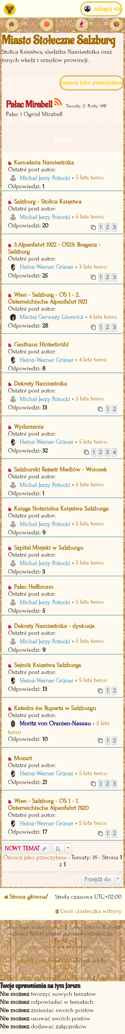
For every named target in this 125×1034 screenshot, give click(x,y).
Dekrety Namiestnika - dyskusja (54, 626)
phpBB (58, 927)
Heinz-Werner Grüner (46, 267)
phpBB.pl (63, 940)
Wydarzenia (29, 426)
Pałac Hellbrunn (33, 586)
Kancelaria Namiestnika (44, 162)
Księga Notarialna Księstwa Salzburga (61, 508)
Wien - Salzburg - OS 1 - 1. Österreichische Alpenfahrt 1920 (48, 805)
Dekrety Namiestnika (40, 383)
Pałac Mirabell (29, 104)
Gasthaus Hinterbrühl (41, 344)
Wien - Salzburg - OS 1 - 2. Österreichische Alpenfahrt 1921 (47, 298)
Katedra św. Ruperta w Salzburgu (55, 708)
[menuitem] (47, 24)
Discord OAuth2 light (47, 947)
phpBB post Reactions (44, 960)
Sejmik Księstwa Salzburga (47, 665)
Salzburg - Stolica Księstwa (48, 201)
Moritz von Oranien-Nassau (55, 723)
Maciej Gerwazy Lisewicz (51, 317)
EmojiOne (62, 967)
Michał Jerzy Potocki (45, 178)
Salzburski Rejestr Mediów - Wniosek (60, 469)
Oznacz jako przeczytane (92, 82)
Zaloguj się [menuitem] (101, 9)
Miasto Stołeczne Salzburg (58, 40)
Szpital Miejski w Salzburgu (48, 547)
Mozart (23, 758)
